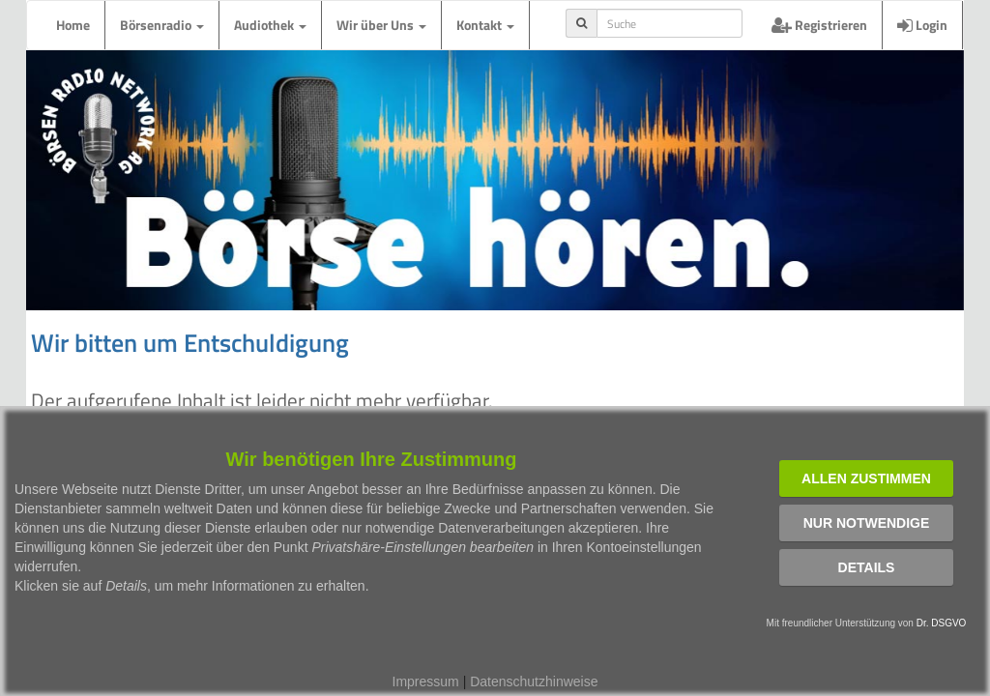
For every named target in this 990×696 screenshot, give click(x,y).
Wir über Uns (381, 24)
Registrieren (819, 24)
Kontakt (485, 24)
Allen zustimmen (866, 478)
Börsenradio (162, 24)
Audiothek (270, 24)
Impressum (426, 681)
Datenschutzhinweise (533, 681)
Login (922, 24)
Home (73, 24)
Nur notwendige (866, 523)
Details (866, 567)
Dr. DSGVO (942, 623)
